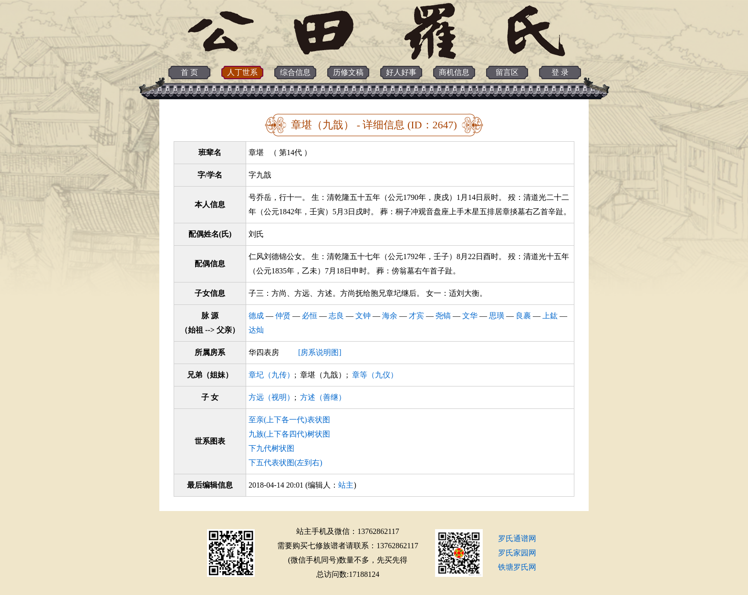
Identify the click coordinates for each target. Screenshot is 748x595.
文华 (470, 316)
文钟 (363, 316)
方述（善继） (323, 397)
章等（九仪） (375, 375)
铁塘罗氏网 (517, 567)
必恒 (309, 316)
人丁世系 (242, 72)
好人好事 (401, 72)
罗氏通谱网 (517, 538)
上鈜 (550, 316)
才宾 (416, 316)
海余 (389, 316)
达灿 (256, 330)
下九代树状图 (271, 448)
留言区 (507, 72)
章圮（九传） (271, 375)
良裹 (523, 316)
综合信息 (295, 72)
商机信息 (454, 72)
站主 (345, 485)
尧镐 (443, 316)
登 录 (560, 72)
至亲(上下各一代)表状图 (289, 420)
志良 (336, 316)
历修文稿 (348, 72)
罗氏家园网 (517, 553)
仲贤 (283, 316)
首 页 (189, 72)
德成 (256, 316)
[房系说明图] (320, 352)
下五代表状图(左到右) (285, 463)
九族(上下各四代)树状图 (289, 434)
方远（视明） (271, 397)
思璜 (496, 316)
